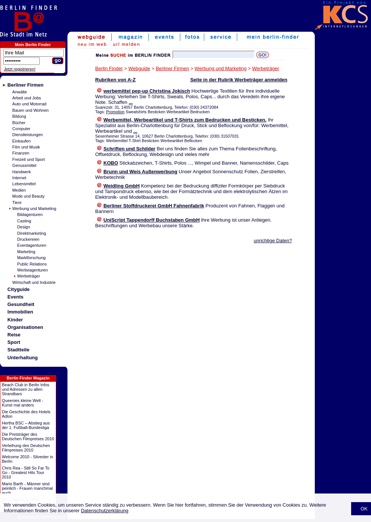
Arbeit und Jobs (26, 98)
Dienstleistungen (27, 134)
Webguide (139, 68)
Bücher (18, 122)
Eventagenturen (31, 245)
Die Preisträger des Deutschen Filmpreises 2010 (28, 436)
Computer (21, 128)
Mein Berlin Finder (33, 44)
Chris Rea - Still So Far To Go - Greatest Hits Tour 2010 (25, 472)
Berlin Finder (109, 68)
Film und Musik (26, 147)
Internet (19, 178)
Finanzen (20, 153)
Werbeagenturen (32, 270)
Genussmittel (24, 165)
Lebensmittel (24, 184)
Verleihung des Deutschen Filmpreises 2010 (26, 447)
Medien (19, 190)
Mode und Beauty (28, 196)
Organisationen (25, 327)
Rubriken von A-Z (115, 79)
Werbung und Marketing (34, 208)
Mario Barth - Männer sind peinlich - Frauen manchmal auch (27, 488)
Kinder (15, 319)
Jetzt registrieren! (19, 69)
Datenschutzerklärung (104, 510)
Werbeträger (28, 276)
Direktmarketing (31, 233)
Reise (14, 335)
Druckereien (28, 239)
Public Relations (32, 264)
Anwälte (19, 92)
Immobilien (20, 312)
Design (23, 227)
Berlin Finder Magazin (28, 378)
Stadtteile (18, 349)
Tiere (17, 202)
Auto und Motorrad (29, 104)
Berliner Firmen (25, 85)
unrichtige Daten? (273, 240)
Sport (13, 342)
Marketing (26, 251)
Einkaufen (21, 141)
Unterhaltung (22, 357)
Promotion (115, 112)
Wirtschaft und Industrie (34, 282)
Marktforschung (31, 257)
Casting (24, 221)
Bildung (19, 116)
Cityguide (18, 289)
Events (15, 297)
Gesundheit (20, 304)
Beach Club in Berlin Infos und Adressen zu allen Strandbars (25, 389)
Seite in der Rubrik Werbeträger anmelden (238, 79)
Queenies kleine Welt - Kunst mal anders (22, 402)
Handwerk (21, 172)
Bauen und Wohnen (30, 110)
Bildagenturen (30, 214)
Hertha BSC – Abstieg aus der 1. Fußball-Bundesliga (26, 425)
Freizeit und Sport (28, 159)
